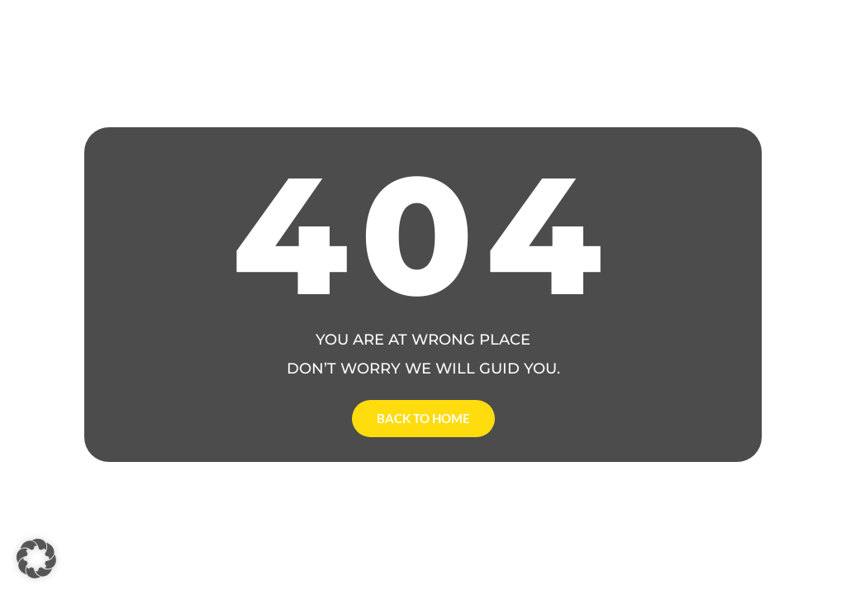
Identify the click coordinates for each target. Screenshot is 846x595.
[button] (36, 558)
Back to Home (423, 418)
